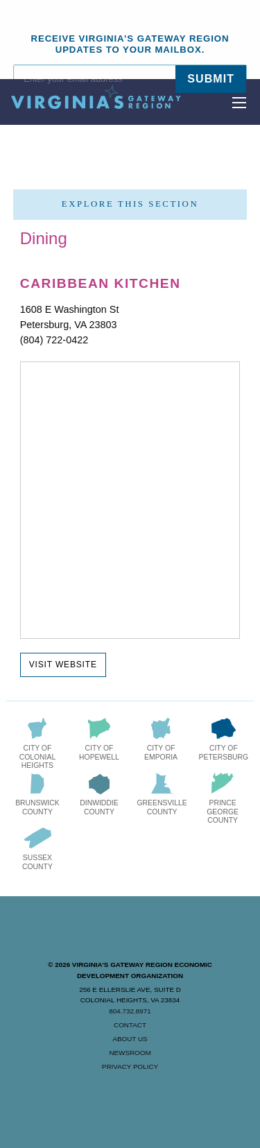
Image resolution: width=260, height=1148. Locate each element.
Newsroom (129, 1052)
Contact (130, 1025)
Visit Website (63, 664)
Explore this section (130, 204)
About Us (129, 1039)
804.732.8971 (129, 1011)
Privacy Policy (130, 1066)
